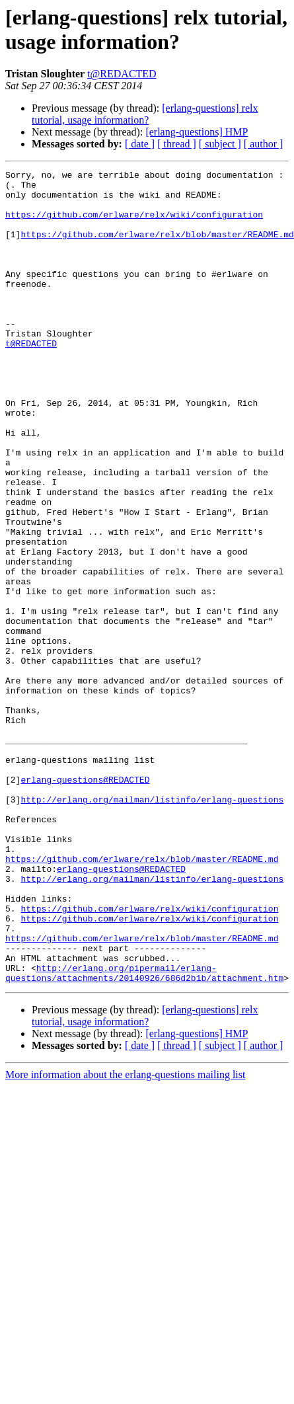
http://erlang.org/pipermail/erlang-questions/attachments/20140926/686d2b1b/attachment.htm (144, 1134)
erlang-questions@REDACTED (84, 902)
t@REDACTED (122, 73)
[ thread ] (176, 143)
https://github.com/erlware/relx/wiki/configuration (134, 224)
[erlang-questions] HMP (196, 131)
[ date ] (140, 143)
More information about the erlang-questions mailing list (125, 1237)
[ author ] (263, 143)
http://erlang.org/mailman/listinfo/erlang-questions (151, 926)
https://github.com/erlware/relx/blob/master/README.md (156, 248)
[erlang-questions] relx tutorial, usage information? (145, 114)
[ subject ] (220, 143)
